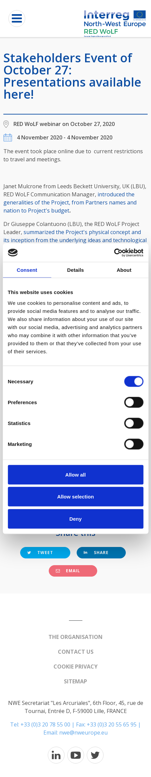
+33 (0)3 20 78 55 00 (45, 724)
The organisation (75, 637)
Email (68, 571)
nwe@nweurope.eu (83, 732)
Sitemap (75, 681)
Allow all (75, 474)
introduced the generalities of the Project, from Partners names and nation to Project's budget (70, 202)
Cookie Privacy (75, 666)
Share (96, 552)
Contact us (75, 651)
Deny (75, 518)
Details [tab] (75, 270)
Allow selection (75, 496)
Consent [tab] (27, 270)
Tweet (40, 552)
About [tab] (124, 270)
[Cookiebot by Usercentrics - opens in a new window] (113, 252)
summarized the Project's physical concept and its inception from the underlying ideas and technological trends (75, 240)
